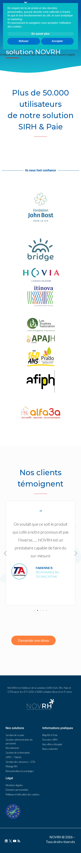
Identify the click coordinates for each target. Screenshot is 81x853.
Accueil (10, 36)
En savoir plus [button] (41, 830)
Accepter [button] (57, 837)
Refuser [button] (24, 837)
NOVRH (20, 36)
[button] (34, 610)
